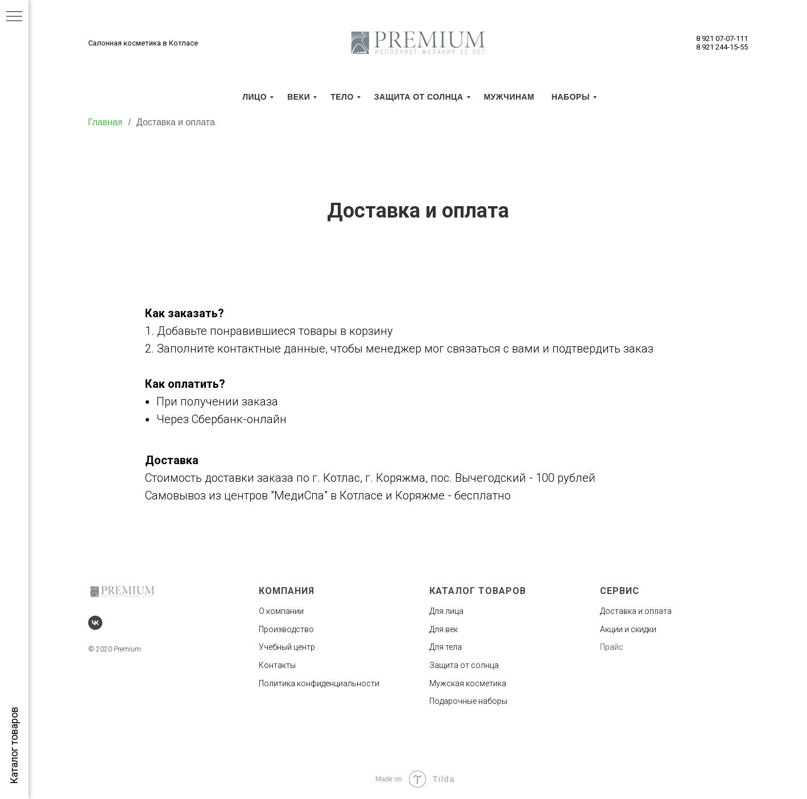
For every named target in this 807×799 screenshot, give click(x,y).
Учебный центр (287, 647)
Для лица (446, 611)
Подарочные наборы (468, 701)
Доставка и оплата (175, 122)
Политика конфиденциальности (319, 683)
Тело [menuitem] (342, 96)
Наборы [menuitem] (571, 96)
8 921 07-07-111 (722, 38)
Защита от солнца (464, 665)
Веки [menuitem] (298, 96)
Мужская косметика (467, 683)
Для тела (445, 647)
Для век (443, 629)
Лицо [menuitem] (254, 96)
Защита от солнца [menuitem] (418, 96)
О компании (281, 611)
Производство (286, 629)
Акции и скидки (628, 629)
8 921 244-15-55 (722, 47)
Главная (105, 122)
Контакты (277, 665)
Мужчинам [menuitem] (509, 96)
